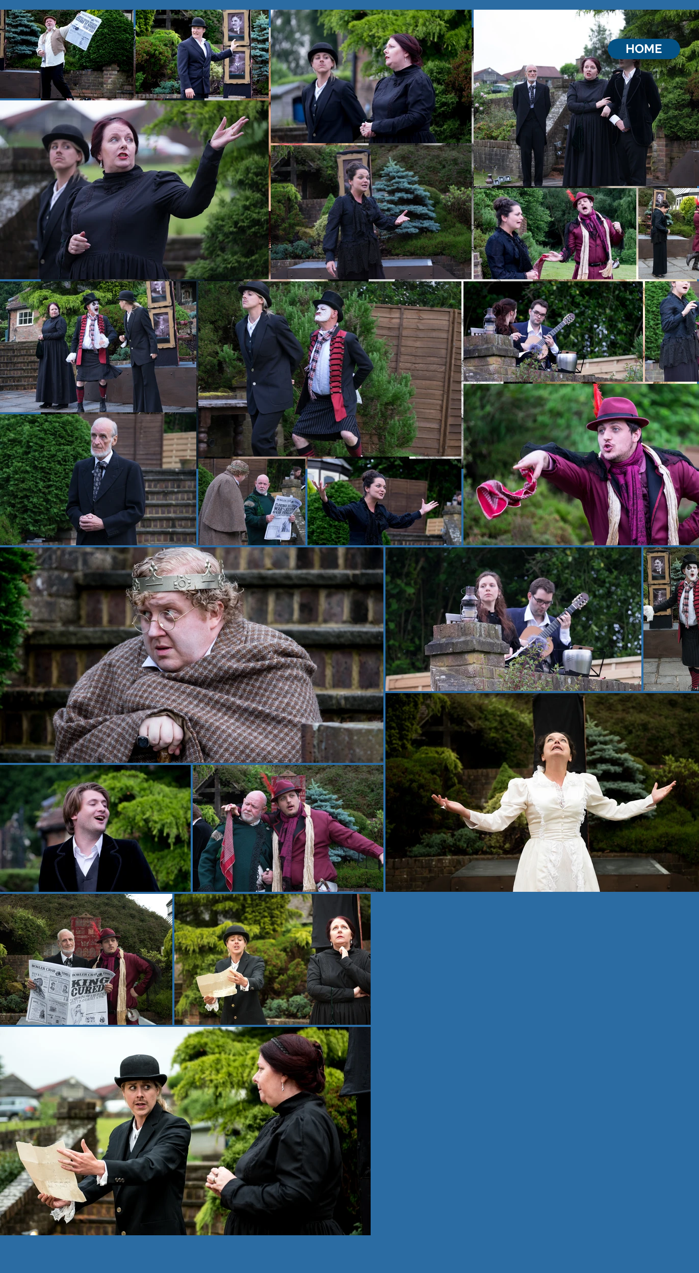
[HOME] (644, 49)
